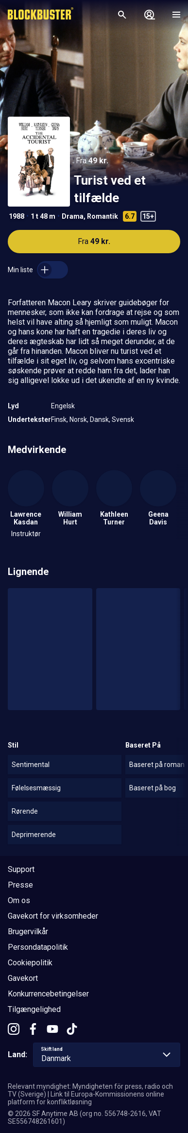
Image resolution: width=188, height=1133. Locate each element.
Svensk (123, 419)
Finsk (59, 419)
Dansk (99, 419)
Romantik (102, 216)
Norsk (78, 419)
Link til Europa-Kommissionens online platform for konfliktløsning (86, 1098)
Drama (73, 216)
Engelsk (63, 406)
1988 (16, 216)
